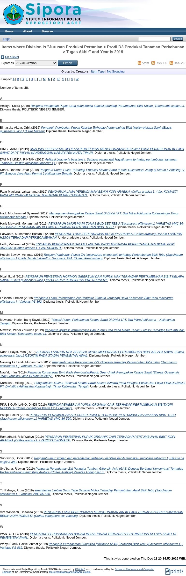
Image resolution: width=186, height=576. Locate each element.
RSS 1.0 (161, 63)
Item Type (98, 71)
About (27, 31)
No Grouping (116, 71)
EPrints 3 (80, 569)
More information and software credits (69, 572)
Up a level (12, 57)
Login (6, 39)
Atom (145, 63)
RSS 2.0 (179, 63)
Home (9, 31)
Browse (47, 31)
